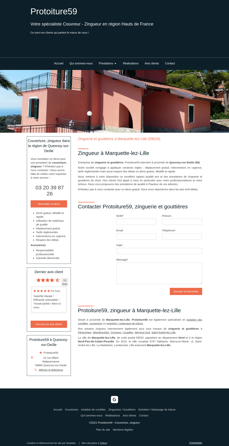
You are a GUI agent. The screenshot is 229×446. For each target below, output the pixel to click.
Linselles (128, 332)
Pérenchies (84, 332)
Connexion (195, 442)
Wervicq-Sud (142, 332)
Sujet (119, 245)
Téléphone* (169, 230)
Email (119, 230)
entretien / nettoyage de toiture (125, 323)
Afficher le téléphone (51, 369)
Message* (122, 259)
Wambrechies (101, 332)
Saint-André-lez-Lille (164, 332)
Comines (116, 332)
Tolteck (103, 443)
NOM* (120, 215)
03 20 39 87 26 (50, 191)
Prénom (166, 215)
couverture (95, 323)
